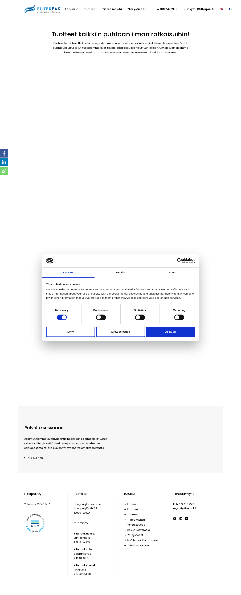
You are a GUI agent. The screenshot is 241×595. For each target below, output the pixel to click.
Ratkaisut (72, 9)
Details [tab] (120, 272)
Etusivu (131, 504)
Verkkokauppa (136, 524)
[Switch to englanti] (221, 9)
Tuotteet (90, 9)
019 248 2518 (168, 9)
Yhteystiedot (137, 9)
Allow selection (120, 331)
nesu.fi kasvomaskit (139, 530)
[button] (174, 519)
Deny (70, 331)
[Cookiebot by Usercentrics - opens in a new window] (179, 260)
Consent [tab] (68, 272)
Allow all (170, 331)
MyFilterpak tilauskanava (142, 540)
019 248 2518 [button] (34, 458)
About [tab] (173, 272)
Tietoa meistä (112, 9)
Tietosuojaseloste (138, 545)
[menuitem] (72, 9)
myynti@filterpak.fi (200, 9)
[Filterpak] (42, 9)
